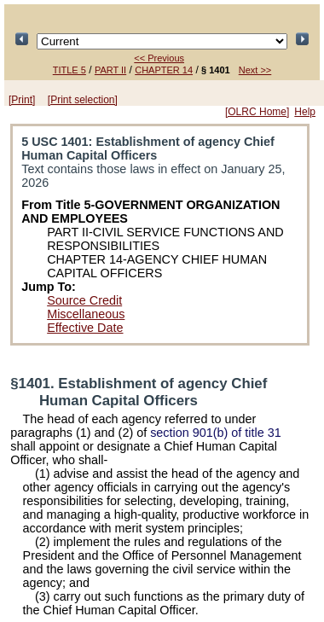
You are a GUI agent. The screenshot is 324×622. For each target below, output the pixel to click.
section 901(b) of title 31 (215, 432)
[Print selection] (83, 100)
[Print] (22, 100)
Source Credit (84, 300)
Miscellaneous (85, 314)
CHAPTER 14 (164, 70)
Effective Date (85, 327)
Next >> (255, 70)
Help (304, 112)
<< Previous (159, 58)
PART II (110, 70)
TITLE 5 (69, 70)
